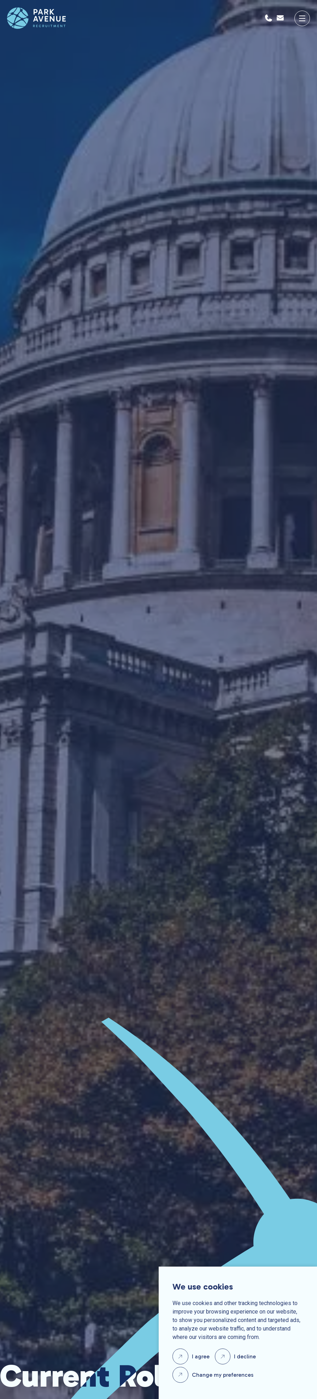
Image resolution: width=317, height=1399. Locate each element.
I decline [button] (245, 1356)
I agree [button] (201, 1356)
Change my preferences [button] (222, 1374)
